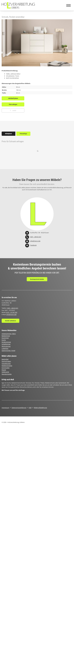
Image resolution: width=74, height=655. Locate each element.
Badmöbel (5, 359)
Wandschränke (6, 374)
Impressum (5, 408)
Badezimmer (6, 336)
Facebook (33, 245)
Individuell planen (13, 98)
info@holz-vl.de (35, 241)
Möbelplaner (8, 133)
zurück (14, 110)
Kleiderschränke (7, 366)
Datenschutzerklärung (19, 408)
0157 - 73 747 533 (11, 312)
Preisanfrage (23, 133)
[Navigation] (68, 5)
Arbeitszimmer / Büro (9, 334)
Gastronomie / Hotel (8, 351)
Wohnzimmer (6, 346)
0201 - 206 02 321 (35, 237)
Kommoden (5, 368)
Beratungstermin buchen (37, 279)
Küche (4, 340)
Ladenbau (5, 348)
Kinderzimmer (6, 342)
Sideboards (5, 372)
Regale (4, 370)
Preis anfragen (13, 104)
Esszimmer (5, 338)
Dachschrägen (6, 361)
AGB (30, 408)
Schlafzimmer (6, 344)
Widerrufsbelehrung (40, 408)
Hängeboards (6, 364)
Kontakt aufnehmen (10, 321)
